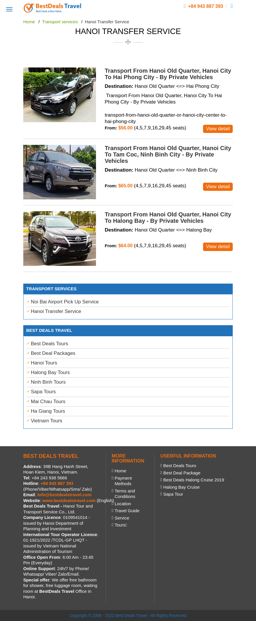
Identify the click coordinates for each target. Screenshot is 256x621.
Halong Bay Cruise (181, 487)
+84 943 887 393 (203, 6)
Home (120, 470)
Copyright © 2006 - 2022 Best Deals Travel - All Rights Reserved (128, 615)
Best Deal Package (181, 472)
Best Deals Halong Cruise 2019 (193, 479)
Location (123, 503)
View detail (218, 128)
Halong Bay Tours (50, 372)
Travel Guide (127, 510)
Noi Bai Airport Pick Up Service (65, 302)
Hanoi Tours (44, 363)
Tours (121, 524)
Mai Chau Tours (48, 401)
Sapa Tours (43, 391)
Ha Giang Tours (48, 411)
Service (122, 517)
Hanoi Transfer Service (56, 311)
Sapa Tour (173, 494)
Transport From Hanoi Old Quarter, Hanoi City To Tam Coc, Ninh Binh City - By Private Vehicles (168, 154)
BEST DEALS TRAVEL (51, 456)
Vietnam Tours (46, 421)
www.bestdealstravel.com (69, 500)
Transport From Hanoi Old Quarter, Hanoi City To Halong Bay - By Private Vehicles (168, 217)
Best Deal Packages (53, 353)
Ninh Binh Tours (48, 382)
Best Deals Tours (49, 343)
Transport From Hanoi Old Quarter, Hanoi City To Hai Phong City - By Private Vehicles (168, 73)
